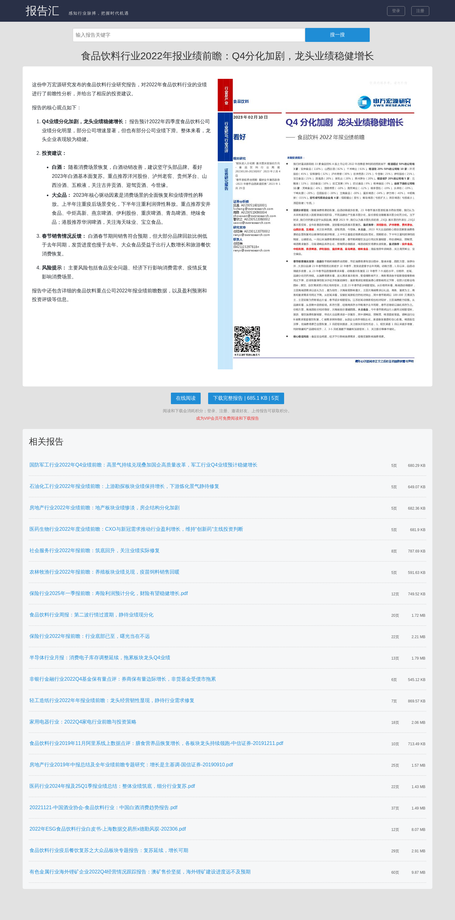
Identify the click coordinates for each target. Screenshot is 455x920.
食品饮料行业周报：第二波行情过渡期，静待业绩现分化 (91, 614)
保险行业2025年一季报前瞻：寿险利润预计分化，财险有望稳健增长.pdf (108, 593)
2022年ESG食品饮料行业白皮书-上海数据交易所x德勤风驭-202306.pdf (107, 829)
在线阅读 (186, 398)
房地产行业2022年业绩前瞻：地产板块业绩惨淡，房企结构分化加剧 (104, 507)
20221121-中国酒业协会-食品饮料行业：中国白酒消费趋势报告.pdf (103, 807)
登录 (396, 10)
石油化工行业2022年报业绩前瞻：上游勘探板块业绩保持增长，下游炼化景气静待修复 (124, 486)
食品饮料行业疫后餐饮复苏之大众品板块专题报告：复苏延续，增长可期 (108, 850)
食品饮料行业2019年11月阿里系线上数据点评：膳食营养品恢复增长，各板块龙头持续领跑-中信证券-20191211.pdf (156, 743)
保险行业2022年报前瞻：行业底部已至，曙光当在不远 (89, 636)
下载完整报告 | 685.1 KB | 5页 (246, 398)
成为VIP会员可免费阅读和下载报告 (227, 418)
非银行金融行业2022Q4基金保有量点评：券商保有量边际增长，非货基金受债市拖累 (122, 679)
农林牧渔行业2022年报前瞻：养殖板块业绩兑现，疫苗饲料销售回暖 (104, 572)
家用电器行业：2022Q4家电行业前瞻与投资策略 (82, 721)
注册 (420, 10)
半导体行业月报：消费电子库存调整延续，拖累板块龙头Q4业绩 (99, 657)
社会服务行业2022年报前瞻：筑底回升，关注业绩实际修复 (94, 550)
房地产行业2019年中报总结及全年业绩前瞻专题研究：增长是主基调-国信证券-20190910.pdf (131, 764)
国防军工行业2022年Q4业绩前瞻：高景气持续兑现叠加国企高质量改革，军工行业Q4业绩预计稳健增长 (143, 464)
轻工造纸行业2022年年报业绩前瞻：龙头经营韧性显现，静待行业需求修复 (111, 700)
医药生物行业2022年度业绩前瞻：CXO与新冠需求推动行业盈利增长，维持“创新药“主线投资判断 (136, 529)
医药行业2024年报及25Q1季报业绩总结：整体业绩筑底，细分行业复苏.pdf (112, 786)
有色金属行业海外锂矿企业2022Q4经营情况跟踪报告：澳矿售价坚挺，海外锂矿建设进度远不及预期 (140, 871)
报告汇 (42, 10)
